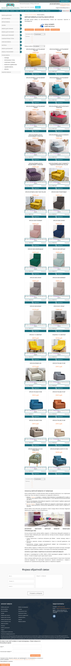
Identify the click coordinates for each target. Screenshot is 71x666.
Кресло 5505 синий (59, 220)
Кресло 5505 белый (35, 306)
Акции (17, 10)
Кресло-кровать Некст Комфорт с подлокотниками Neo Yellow (59, 164)
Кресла (47, 29)
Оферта (2, 629)
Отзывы (42, 10)
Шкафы (4, 25)
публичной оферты (30, 659)
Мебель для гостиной (8, 32)
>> (32, 42)
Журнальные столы (9, 60)
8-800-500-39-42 (65, 4)
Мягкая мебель (6, 22)
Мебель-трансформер (7, 51)
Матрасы (4, 45)
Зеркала (6, 69)
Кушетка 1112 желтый (58, 335)
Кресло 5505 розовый (35, 220)
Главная (26, 14)
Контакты (48, 10)
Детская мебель (6, 18)
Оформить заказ (5, 665)
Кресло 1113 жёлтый (35, 335)
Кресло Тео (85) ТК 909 (59, 363)
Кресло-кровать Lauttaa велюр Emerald (59, 78)
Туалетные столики (9, 62)
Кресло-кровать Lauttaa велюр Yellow (35, 49)
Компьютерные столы (8, 38)
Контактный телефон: (6, 651)
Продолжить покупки (5, 663)
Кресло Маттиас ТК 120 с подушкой (35, 449)
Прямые (33, 497)
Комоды (6, 57)
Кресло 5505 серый (35, 277)
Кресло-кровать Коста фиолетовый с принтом (35, 164)
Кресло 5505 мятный (59, 249)
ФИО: (2, 646)
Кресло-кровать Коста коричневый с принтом (35, 135)
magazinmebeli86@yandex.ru (63, 7)
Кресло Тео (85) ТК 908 (35, 392)
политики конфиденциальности (16, 659)
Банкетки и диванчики (10, 64)
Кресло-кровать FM (35, 363)
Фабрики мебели (6, 72)
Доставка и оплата (29, 10)
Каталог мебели (5, 10)
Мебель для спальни (7, 28)
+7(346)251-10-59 (65, 5)
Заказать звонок (65, 1)
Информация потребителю (7, 631)
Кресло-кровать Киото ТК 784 (59, 449)
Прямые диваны (29, 29)
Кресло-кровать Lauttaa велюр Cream (35, 107)
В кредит (37, 10)
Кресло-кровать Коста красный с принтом (59, 107)
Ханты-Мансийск (14, 1)
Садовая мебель (8, 67)
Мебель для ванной (7, 48)
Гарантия (22, 10)
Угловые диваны (39, 29)
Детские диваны (55, 29)
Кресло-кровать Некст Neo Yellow (35, 192)
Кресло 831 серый (59, 306)
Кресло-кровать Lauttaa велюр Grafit (35, 78)
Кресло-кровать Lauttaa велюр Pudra (59, 49)
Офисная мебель (6, 42)
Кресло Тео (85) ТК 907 (59, 392)
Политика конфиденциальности (8, 633)
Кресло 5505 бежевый (59, 277)
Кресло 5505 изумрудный (35, 249)
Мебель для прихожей (8, 35)
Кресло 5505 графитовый (58, 192)
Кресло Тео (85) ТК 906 (35, 420)
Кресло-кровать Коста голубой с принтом (59, 135)
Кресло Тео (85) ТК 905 (59, 420)
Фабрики (12, 10)
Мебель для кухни (7, 15)
